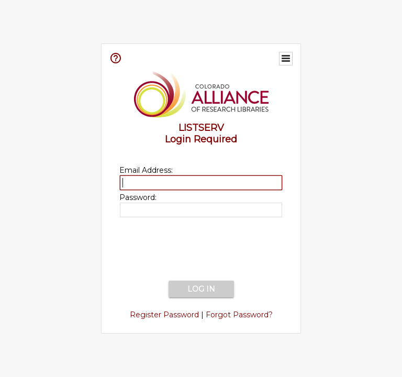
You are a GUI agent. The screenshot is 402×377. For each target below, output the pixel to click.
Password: (138, 197)
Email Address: (146, 170)
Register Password (164, 314)
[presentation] (201, 249)
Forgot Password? (239, 314)
